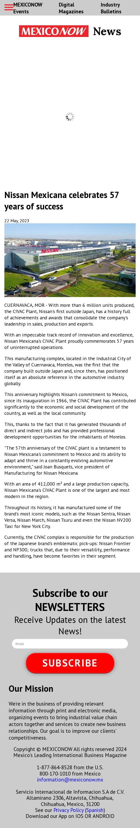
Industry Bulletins (111, 8)
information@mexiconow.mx (70, 779)
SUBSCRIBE (70, 662)
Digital (71, 8)
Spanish (95, 810)
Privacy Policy (68, 810)
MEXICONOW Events (27, 8)
